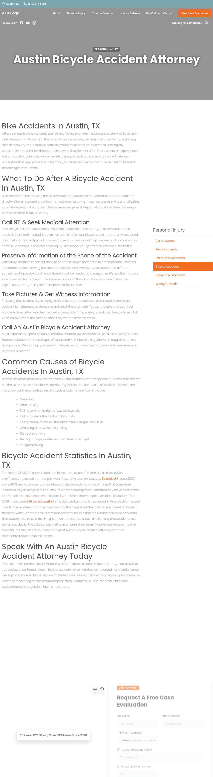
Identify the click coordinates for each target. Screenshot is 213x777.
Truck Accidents (166, 249)
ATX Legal (11, 13)
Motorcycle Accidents (170, 258)
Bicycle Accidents (167, 266)
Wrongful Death (166, 284)
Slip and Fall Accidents (170, 275)
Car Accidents (165, 241)
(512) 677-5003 (35, 3)
